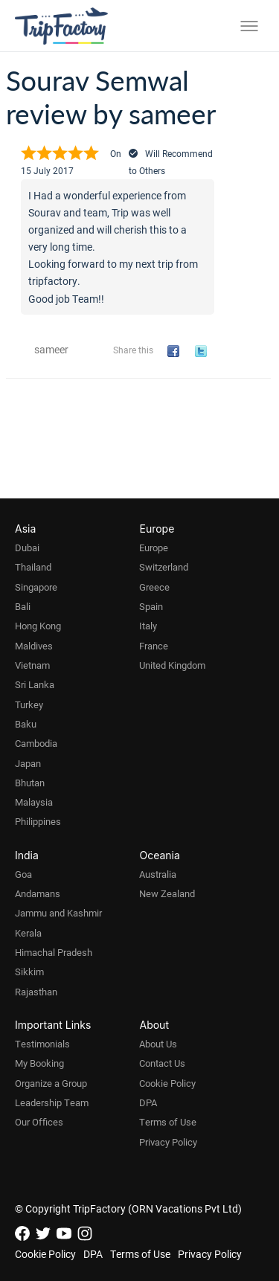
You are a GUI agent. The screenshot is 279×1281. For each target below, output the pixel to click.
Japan (28, 763)
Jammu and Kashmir (58, 912)
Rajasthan (36, 991)
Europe (153, 547)
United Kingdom (172, 665)
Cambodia (36, 743)
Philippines (38, 821)
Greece (154, 587)
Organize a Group (51, 1083)
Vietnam (32, 665)
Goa (23, 874)
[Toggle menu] (249, 26)
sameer (51, 349)
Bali (23, 606)
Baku (25, 724)
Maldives (34, 645)
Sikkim (29, 971)
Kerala (28, 933)
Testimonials (42, 1043)
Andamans (37, 893)
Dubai (27, 547)
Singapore (36, 587)
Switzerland (163, 567)
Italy (148, 625)
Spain (151, 606)
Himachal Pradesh (53, 952)
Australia (157, 874)
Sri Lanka (34, 684)
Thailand (33, 567)
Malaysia (34, 802)
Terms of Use (167, 1121)
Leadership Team (52, 1102)
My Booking (39, 1063)
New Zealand (167, 893)
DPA (148, 1102)
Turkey (29, 704)
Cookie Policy (167, 1083)
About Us (158, 1043)
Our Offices (39, 1121)
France (153, 645)
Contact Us (162, 1063)
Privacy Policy (168, 1142)
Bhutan (30, 782)
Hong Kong (38, 625)
